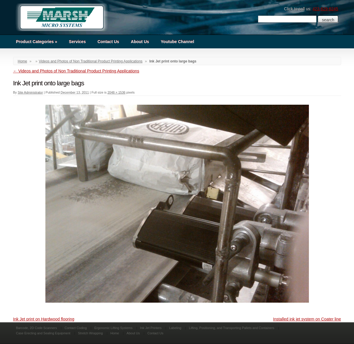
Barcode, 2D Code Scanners (36, 328)
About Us (140, 41)
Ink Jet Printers (150, 328)
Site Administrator (30, 92)
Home (22, 61)
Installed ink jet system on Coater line (307, 319)
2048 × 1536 (116, 92)
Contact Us (108, 41)
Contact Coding (75, 328)
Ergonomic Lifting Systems (113, 328)
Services (77, 41)
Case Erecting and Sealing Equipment (43, 333)
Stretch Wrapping (90, 333)
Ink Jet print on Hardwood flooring (43, 319)
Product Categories (36, 41)
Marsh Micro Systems (61, 17)
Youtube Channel (177, 41)
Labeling (175, 328)
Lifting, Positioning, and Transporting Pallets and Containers (231, 328)
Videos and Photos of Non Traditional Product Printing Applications (91, 61)
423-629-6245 (325, 8)
